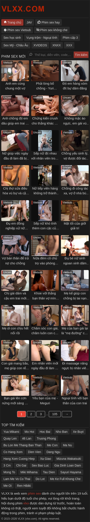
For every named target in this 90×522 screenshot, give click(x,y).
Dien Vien (34, 452)
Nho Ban (61, 431)
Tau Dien (49, 472)
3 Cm (7, 465)
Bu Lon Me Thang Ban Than (22, 445)
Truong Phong (46, 438)
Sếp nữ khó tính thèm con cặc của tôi (45, 228)
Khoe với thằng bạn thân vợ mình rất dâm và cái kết (45, 298)
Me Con (52, 445)
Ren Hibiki (24, 485)
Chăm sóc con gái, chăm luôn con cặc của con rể (45, 333)
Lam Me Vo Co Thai (16, 479)
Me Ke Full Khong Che (65, 479)
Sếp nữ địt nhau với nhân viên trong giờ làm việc (45, 158)
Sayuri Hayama (70, 472)
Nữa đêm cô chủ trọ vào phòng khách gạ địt (45, 263)
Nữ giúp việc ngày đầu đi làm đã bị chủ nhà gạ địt (15, 158)
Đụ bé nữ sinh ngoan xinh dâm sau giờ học (75, 263)
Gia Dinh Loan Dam (67, 465)
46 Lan (26, 438)
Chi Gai (21, 465)
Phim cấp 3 (70, 37)
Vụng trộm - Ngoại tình (41, 37)
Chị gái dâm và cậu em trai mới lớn (15, 298)
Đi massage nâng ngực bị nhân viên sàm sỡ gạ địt (75, 368)
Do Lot (40, 479)
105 (54, 414)
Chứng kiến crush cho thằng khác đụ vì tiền (45, 123)
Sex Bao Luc (40, 465)
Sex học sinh (12, 37)
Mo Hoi (29, 431)
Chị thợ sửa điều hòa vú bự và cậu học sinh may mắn (15, 193)
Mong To (9, 472)
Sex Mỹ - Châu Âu (15, 45)
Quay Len (10, 438)
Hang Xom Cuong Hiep (19, 458)
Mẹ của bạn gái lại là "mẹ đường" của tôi (74, 333)
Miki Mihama (29, 472)
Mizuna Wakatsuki (69, 458)
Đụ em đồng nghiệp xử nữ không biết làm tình (15, 228)
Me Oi (7, 485)
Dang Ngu (53, 452)
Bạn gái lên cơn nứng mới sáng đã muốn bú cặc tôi (15, 403)
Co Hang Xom (13, 452)
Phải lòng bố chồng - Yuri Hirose (45, 88)
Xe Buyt (78, 431)
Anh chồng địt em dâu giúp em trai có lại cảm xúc (15, 123)
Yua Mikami (11, 431)
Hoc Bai (45, 431)
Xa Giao (45, 458)
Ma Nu (67, 445)
